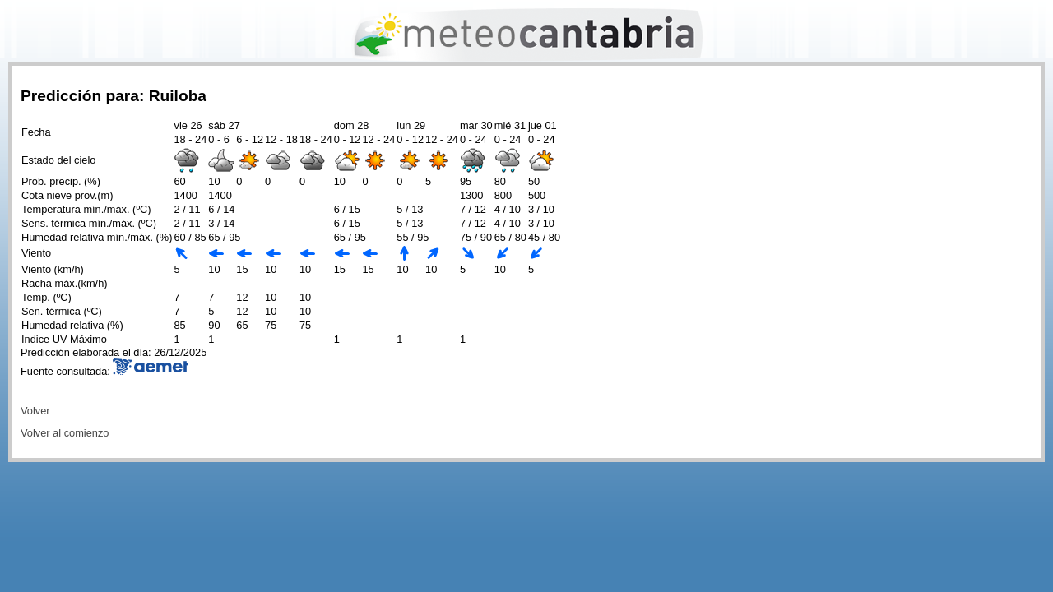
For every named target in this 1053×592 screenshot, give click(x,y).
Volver (35, 411)
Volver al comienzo (65, 433)
